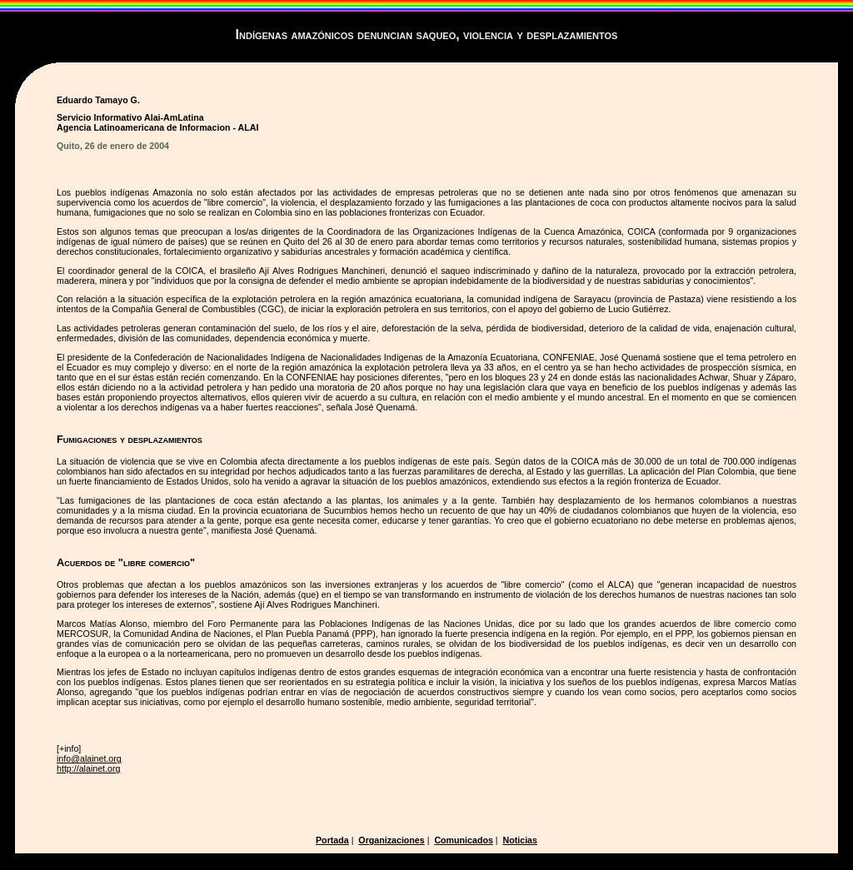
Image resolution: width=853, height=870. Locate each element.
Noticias (520, 840)
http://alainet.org (88, 768)
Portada (332, 840)
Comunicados (463, 840)
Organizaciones (391, 840)
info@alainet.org (89, 758)
